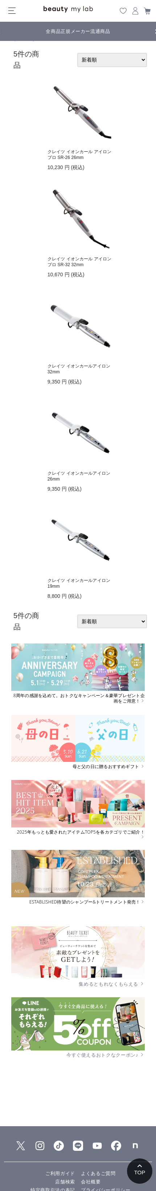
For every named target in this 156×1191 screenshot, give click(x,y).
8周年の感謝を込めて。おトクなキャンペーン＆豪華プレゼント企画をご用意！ (79, 698)
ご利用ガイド (60, 1173)
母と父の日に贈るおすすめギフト (109, 766)
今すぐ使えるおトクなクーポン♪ (105, 1054)
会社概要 (91, 1181)
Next (150, 30)
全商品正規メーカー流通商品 (78, 31)
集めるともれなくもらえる (112, 983)
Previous (5, 30)
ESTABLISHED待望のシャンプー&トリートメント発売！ (87, 902)
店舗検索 (65, 1181)
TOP (139, 1172)
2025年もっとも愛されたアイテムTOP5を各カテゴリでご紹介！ (80, 834)
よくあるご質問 (98, 1173)
